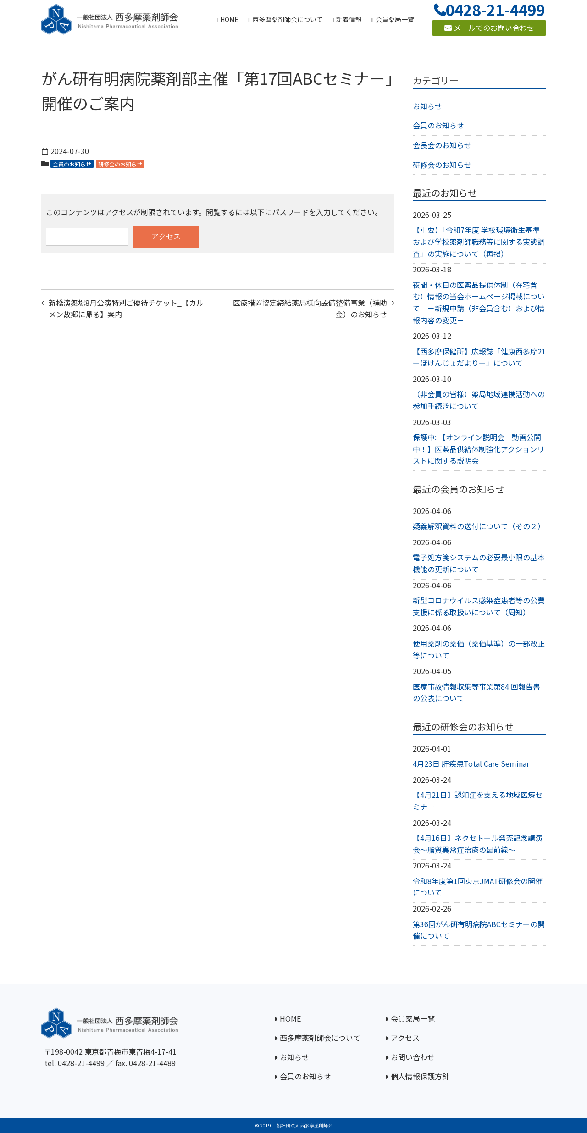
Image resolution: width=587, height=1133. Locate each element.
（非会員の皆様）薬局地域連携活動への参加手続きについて (479, 399)
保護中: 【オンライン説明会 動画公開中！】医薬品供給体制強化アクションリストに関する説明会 (478, 448)
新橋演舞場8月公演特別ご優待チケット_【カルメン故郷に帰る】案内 (126, 308)
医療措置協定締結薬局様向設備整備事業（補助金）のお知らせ (310, 308)
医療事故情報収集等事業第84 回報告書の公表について (476, 692)
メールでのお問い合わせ (489, 27)
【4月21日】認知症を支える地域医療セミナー (478, 800)
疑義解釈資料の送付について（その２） (479, 525)
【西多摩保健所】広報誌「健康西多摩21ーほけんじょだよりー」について (479, 357)
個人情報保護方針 (420, 1076)
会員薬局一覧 (413, 1018)
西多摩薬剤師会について (320, 1037)
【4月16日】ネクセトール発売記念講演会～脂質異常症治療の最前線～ (478, 843)
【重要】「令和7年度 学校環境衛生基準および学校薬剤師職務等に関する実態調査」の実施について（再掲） (479, 241)
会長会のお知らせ (442, 144)
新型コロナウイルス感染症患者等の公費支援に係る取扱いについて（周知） (479, 606)
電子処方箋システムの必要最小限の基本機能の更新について (479, 563)
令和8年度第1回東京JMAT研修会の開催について (478, 886)
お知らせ (427, 105)
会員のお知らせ (72, 164)
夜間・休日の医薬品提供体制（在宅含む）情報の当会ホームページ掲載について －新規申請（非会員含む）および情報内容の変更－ (479, 302)
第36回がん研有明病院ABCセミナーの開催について (479, 929)
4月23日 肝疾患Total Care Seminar (471, 763)
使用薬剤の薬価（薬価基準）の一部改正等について (479, 649)
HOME (290, 1018)
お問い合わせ (413, 1056)
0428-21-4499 (81, 1062)
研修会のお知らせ (120, 164)
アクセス (405, 1037)
